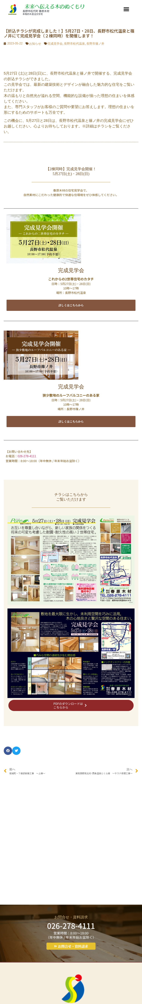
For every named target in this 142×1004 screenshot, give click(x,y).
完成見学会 (55, 43)
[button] (126, 9)
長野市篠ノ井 (95, 43)
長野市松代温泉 (74, 43)
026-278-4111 (27, 456)
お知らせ (35, 43)
